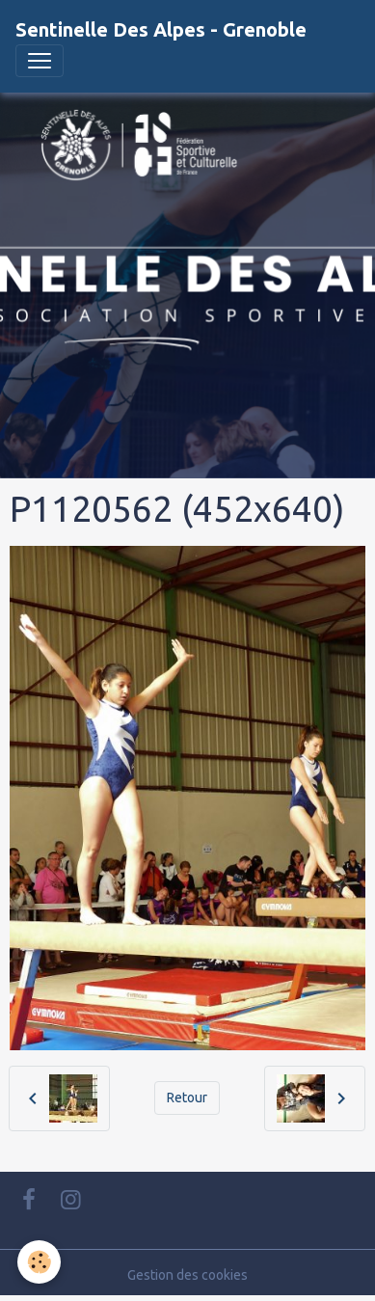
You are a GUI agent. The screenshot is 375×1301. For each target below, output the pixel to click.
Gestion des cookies (187, 1275)
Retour (187, 1097)
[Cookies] (39, 1262)
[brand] (161, 29)
